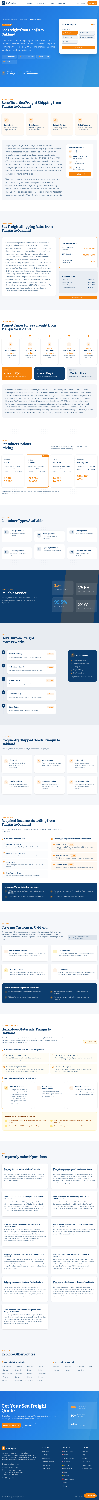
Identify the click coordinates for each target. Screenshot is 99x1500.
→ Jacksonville (41, 1373)
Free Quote (90, 1495)
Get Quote (92, 3)
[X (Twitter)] (9, 1478)
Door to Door (46, 1458)
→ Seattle (40, 1366)
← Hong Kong (79, 1370)
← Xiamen (67, 1370)
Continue (78, 47)
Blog (83, 1454)
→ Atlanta (5, 1377)
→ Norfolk (28, 1373)
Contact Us (28, 1425)
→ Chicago (28, 1377)
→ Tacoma (5, 1370)
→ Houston (28, 1370)
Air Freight (45, 1454)
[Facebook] (2, 1478)
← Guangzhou (79, 1366)
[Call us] (78, 3)
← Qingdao (55, 1370)
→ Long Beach (17, 1366)
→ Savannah (17, 1370)
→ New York (29, 1366)
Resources (62, 3)
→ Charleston (17, 1373)
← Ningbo (90, 1366)
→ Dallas (39, 1370)
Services (30, 3)
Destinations (42, 3)
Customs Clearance (48, 1461)
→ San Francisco (18, 1380)
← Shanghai (55, 1366)
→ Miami (4, 1380)
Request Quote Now (11, 1425)
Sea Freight (23, 19)
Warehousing (46, 1465)
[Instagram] (13, 1478)
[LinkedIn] (6, 1478)
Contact (83, 3)
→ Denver (40, 1377)
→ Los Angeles (6, 1366)
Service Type (66, 29)
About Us (85, 1451)
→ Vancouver (29, 1380)
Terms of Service (87, 1468)
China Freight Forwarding (9, 19)
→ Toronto (40, 1380)
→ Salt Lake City (7, 1373)
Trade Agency (46, 1468)
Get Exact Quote (78, 297)
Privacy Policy (86, 1465)
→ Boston (16, 1377)
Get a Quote (79, 174)
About (53, 3)
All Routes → (66, 1486)
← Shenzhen (67, 1366)
